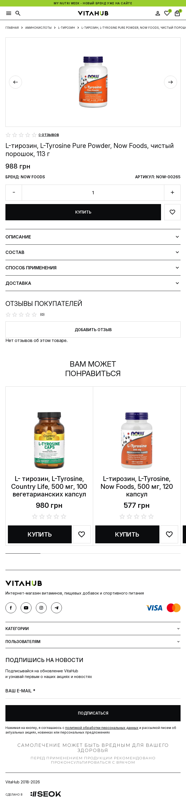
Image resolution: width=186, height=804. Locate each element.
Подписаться (93, 713)
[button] (8, 13)
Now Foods (33, 177)
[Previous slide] (15, 82)
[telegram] (56, 607)
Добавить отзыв (93, 329)
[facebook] (10, 607)
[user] (158, 13)
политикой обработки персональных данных (101, 728)
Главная (12, 27)
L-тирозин (66, 27)
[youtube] (26, 607)
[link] (45, 794)
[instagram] (41, 607)
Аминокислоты (38, 27)
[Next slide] (170, 82)
